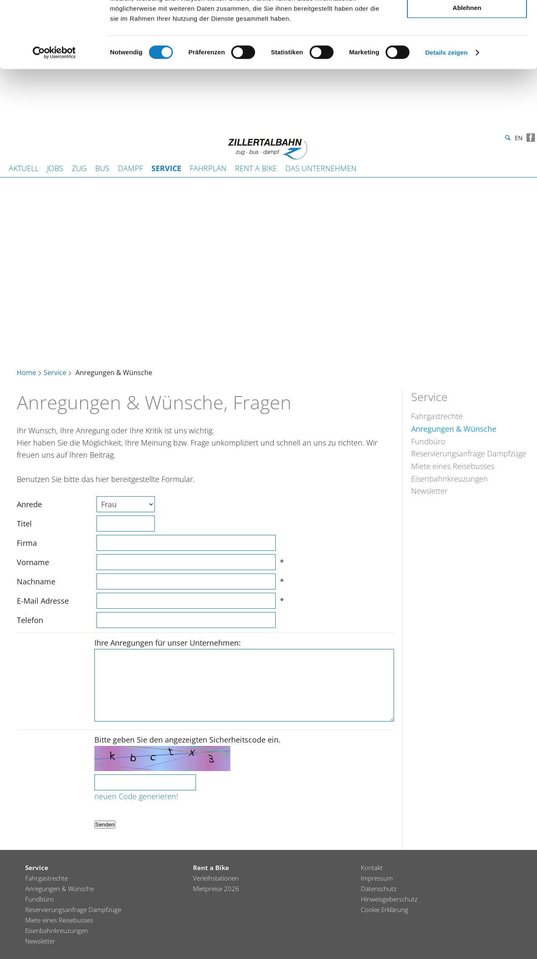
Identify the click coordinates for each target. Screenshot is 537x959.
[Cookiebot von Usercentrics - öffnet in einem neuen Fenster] (54, 115)
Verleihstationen (216, 878)
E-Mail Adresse (43, 601)
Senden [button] (105, 824)
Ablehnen (467, 69)
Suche (507, 138)
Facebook (531, 137)
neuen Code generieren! (136, 796)
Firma (27, 543)
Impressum (377, 878)
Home (26, 373)
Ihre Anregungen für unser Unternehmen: (167, 643)
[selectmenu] (125, 504)
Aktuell (24, 168)
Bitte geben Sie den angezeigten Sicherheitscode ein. (187, 740)
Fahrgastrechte (437, 416)
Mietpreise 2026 (216, 888)
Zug (79, 168)
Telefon (30, 620)
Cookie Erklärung (384, 909)
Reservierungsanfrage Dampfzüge (468, 453)
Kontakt (372, 867)
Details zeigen (446, 114)
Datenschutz (378, 888)
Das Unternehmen (321, 168)
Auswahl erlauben (467, 45)
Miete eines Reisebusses (452, 466)
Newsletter (429, 491)
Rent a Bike (256, 168)
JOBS (55, 168)
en (519, 139)
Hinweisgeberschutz (389, 899)
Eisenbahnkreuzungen (449, 479)
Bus (102, 168)
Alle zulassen (467, 20)
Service (166, 168)
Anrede (29, 504)
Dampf (130, 168)
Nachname (36, 581)
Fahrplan (208, 168)
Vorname (33, 562)
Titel (24, 524)
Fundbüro (428, 441)
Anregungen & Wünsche (453, 429)
